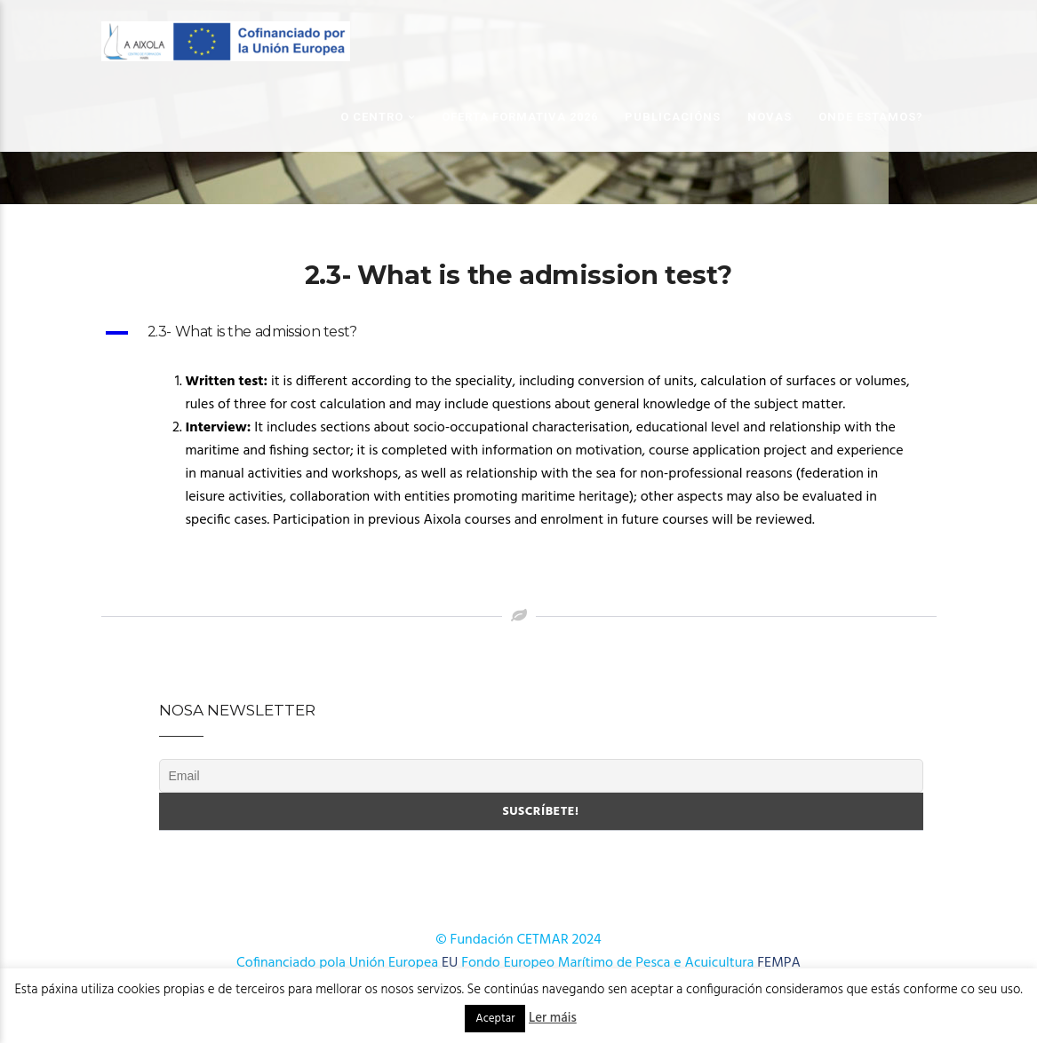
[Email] (541, 776)
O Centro (371, 116)
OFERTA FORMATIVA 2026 (520, 116)
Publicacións (673, 116)
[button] (519, 333)
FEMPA (779, 963)
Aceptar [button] (495, 1018)
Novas (769, 116)
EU (450, 963)
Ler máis (553, 1018)
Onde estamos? (870, 116)
